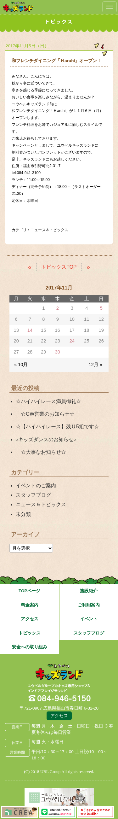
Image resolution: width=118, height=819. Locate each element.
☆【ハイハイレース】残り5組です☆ (57, 426)
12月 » (95, 364)
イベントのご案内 (36, 485)
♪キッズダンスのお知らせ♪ (46, 439)
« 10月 (21, 364)
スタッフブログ (33, 495)
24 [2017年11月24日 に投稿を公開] (72, 340)
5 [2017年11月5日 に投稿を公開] (101, 308)
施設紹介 (89, 590)
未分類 (23, 514)
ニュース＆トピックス (49, 230)
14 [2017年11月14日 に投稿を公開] (29, 330)
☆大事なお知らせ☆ (41, 452)
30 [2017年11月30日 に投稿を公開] (57, 351)
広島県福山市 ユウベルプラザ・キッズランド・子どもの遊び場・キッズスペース (59, 672)
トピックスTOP (58, 267)
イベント (89, 619)
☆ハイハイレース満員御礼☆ (48, 401)
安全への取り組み (29, 647)
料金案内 (29, 605)
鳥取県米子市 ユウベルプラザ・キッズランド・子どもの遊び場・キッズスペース (18, 7)
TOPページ (30, 590)
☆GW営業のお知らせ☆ (45, 414)
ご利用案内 (89, 605)
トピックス (30, 633)
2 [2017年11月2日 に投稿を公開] (57, 308)
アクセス (29, 619)
